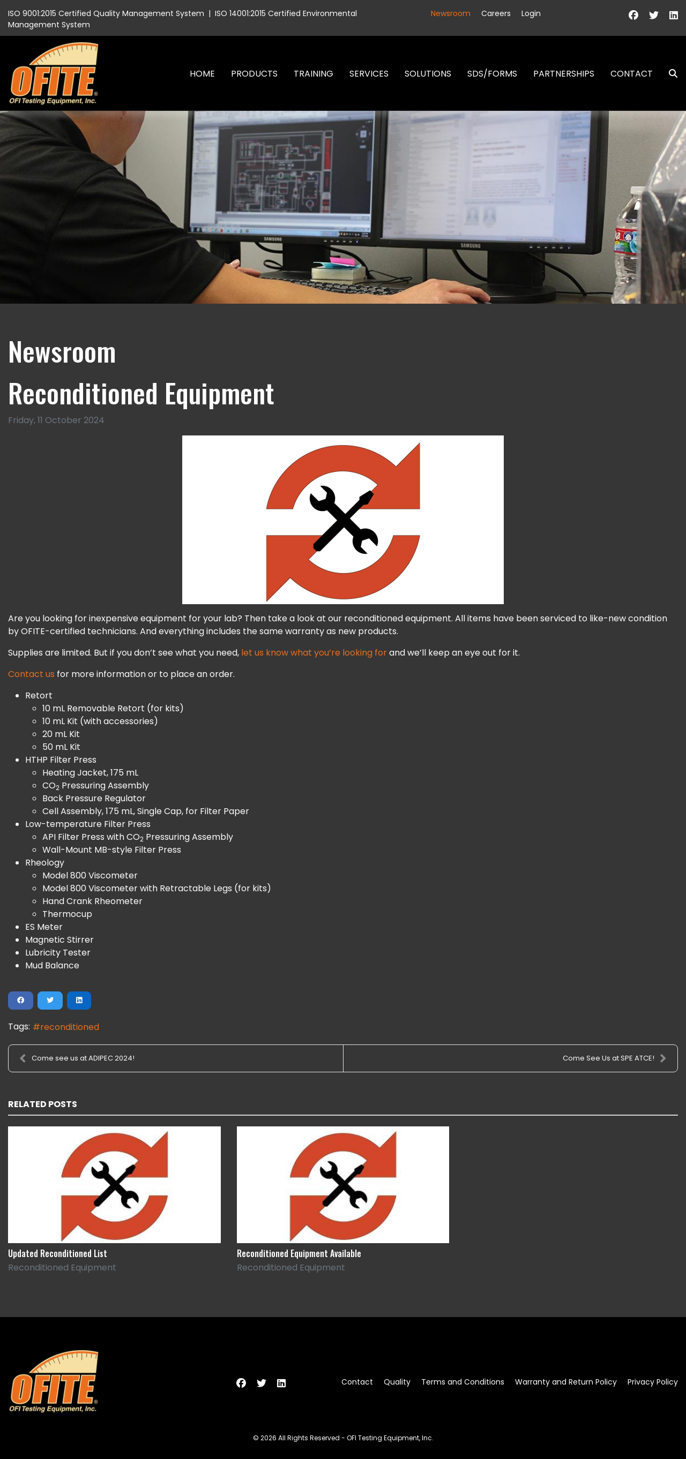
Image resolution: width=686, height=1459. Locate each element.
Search (669, 73)
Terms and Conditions (462, 1382)
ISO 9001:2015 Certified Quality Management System (106, 13)
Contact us (31, 674)
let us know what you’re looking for (314, 652)
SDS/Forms (492, 73)
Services (369, 73)
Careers (496, 13)
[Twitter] (654, 15)
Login (531, 13)
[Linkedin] (673, 15)
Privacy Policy (653, 1382)
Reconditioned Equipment (62, 1267)
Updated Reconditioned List (57, 1253)
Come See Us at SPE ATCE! (615, 1058)
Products (254, 73)
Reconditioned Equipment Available (299, 1253)
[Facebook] (633, 15)
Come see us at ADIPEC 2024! (77, 1058)
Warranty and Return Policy (566, 1382)
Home (202, 73)
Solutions (428, 73)
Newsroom (451, 13)
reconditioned (69, 1027)
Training (313, 73)
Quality (397, 1382)
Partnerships (563, 73)
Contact (631, 73)
